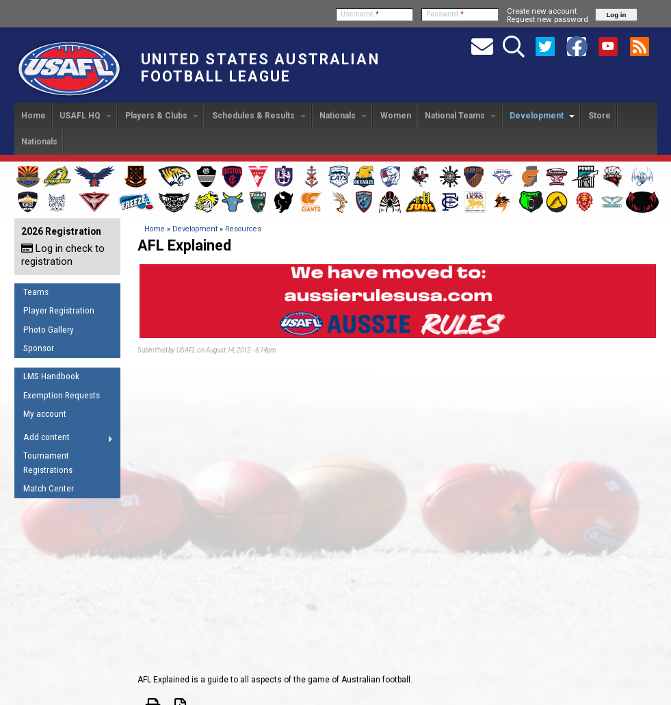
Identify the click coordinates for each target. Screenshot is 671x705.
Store (599, 115)
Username (360, 14)
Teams (36, 292)
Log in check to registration (63, 255)
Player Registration (58, 310)
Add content (64, 439)
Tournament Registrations (48, 462)
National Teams (460, 115)
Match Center (48, 488)
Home (33, 115)
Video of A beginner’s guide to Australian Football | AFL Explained (397, 511)
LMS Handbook (51, 376)
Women (395, 115)
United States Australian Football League (260, 68)
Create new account (542, 11)
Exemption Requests (61, 395)
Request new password (547, 19)
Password (445, 14)
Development (542, 115)
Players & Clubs (161, 115)
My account (44, 414)
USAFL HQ (85, 115)
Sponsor (38, 348)
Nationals (343, 115)
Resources (243, 229)
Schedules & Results (259, 115)
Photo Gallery (48, 329)
